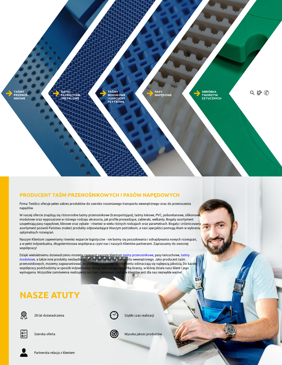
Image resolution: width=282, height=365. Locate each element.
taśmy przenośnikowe (138, 255)
